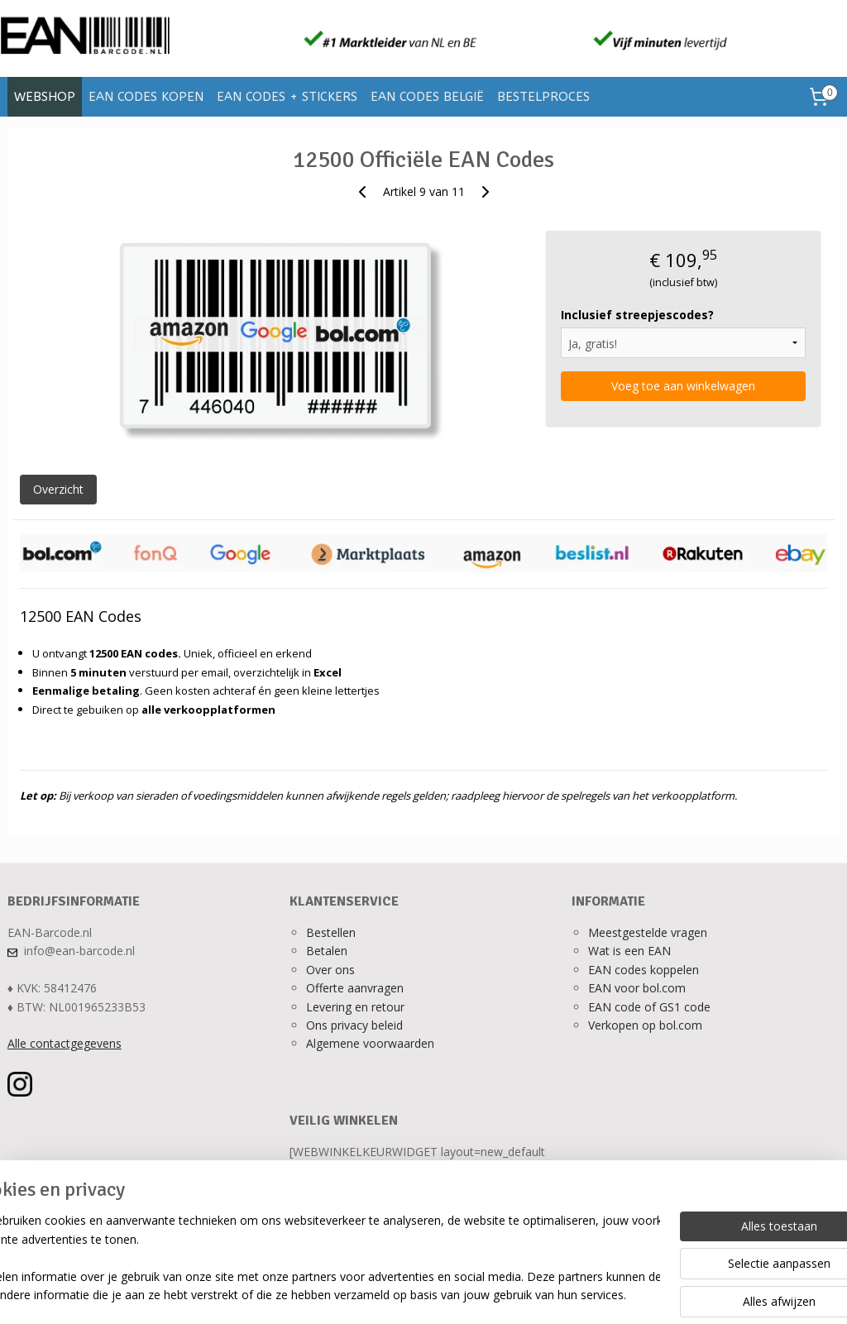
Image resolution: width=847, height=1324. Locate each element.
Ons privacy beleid (354, 1025)
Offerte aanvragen (355, 988)
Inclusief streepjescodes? (637, 315)
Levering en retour (355, 1007)
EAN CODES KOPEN (146, 96)
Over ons (330, 969)
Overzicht (58, 489)
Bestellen (331, 932)
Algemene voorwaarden (370, 1043)
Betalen (326, 950)
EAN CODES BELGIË (427, 96)
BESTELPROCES (543, 96)
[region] (314, 1258)
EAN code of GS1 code (649, 1007)
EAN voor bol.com (637, 988)
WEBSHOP (44, 96)
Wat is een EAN (629, 950)
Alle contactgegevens (64, 1043)
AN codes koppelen (647, 969)
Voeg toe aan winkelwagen (683, 386)
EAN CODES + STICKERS (287, 96)
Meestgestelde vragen (647, 932)
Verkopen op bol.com (645, 1025)
